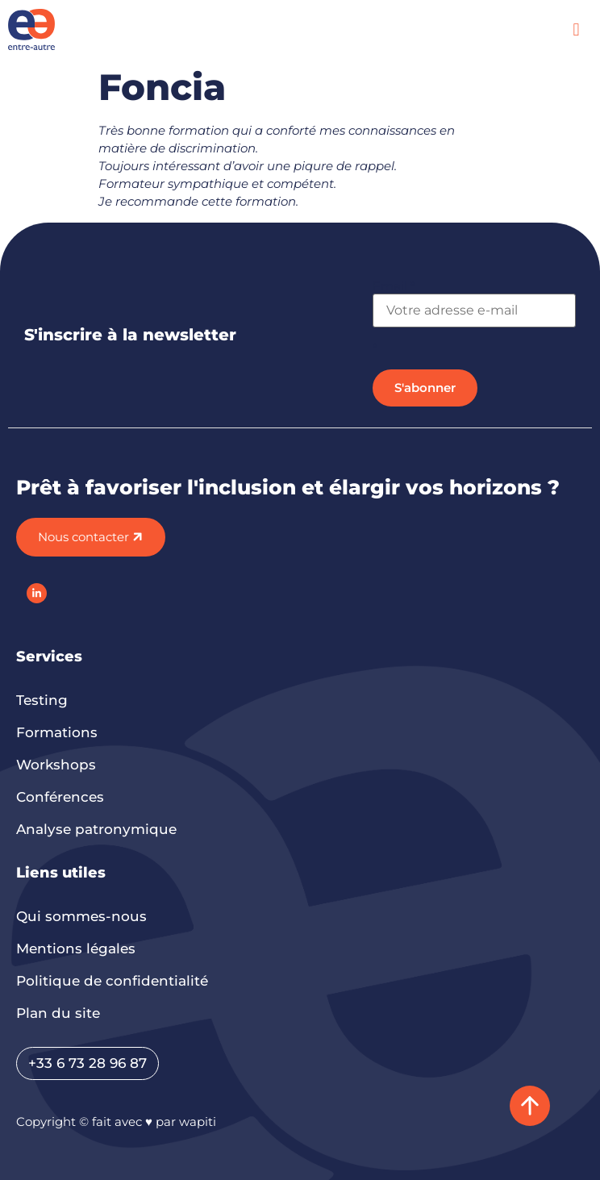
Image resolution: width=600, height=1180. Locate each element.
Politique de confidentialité (112, 981)
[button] (576, 29)
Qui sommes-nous (81, 916)
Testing (42, 700)
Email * (394, 286)
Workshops (56, 765)
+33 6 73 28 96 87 (87, 1063)
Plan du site (58, 1013)
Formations (57, 732)
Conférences (60, 797)
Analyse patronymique (96, 829)
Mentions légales (75, 948)
